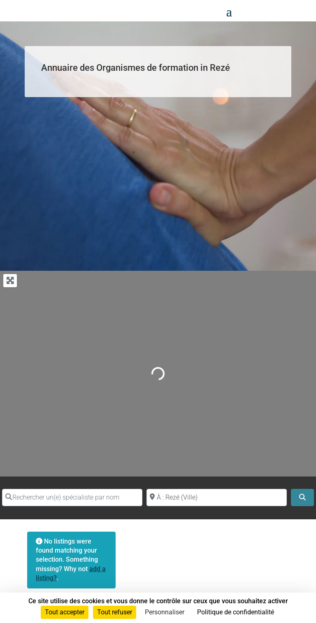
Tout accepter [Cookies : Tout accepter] (64, 612)
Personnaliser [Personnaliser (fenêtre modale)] (164, 612)
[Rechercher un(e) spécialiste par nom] (72, 497)
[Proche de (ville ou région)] (216, 497)
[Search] (302, 497)
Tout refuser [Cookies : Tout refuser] (114, 612)
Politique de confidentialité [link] (235, 612)
